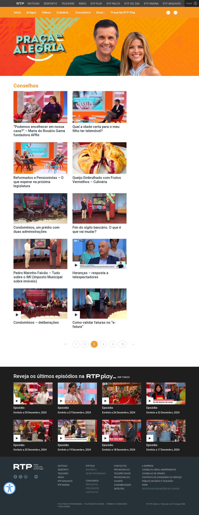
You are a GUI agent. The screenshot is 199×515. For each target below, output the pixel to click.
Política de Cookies (94, 504)
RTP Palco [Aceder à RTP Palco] (113, 3)
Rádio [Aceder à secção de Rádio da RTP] (82, 3)
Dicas (100, 12)
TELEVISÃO (63, 473)
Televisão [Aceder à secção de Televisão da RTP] (68, 3)
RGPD (145, 485)
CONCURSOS (92, 481)
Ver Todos (123, 377)
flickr (36, 477)
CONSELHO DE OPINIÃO (153, 473)
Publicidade (64, 506)
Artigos (31, 12)
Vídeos (46, 12)
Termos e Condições (116, 504)
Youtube (31, 477)
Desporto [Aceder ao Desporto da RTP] (50, 3)
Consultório (83, 12)
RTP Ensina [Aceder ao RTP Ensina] (151, 3)
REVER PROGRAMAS (96, 473)
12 (122, 344)
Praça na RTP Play (122, 12)
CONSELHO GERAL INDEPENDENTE (159, 470)
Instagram (26, 477)
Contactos (92, 492)
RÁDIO (61, 477)
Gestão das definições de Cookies (160, 489)
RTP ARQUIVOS (65, 481)
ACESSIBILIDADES (122, 485)
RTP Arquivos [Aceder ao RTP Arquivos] (172, 3)
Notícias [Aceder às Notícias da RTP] (33, 3)
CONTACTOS (120, 466)
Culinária (63, 12)
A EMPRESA (147, 466)
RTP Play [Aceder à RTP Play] (96, 3)
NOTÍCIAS (62, 466)
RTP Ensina (64, 485)
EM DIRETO (91, 470)
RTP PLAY (90, 466)
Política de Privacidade (70, 504)
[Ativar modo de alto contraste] (9, 488)
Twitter (20, 477)
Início (17, 12)
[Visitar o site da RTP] (20, 3)
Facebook (15, 477)
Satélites (119, 489)
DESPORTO (63, 470)
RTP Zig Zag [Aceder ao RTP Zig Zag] (132, 3)
